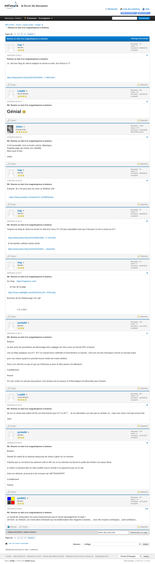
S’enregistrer (44, 18)
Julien (19, 126)
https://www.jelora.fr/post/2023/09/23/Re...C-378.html (32, 238)
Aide (147, 9)
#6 (147, 273)
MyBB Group (30, 561)
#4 (147, 180)
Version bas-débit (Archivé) (53, 556)
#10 (146, 509)
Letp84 (21, 91)
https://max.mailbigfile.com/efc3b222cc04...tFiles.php (32, 292)
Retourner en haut (34, 556)
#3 (147, 137)
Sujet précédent (15, 532)
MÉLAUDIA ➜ (144, 13)
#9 (147, 443)
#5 (147, 221)
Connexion (32, 18)
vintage (38, 25)
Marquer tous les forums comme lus (79, 556)
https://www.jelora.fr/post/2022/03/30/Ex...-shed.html (31, 249)
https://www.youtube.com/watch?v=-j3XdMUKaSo (31, 197)
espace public (28, 25)
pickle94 (22, 323)
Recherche (112, 9)
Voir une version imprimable (18, 543)
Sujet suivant (29, 532)
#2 (147, 101)
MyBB (12, 561)
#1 (147, 55)
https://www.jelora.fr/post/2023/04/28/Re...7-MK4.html (31, 77)
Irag (19, 45)
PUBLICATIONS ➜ (128, 13)
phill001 (21, 498)
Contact (8, 556)
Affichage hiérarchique (139, 38)
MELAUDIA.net (19, 556)
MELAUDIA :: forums (13, 25)
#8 (147, 405)
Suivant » (31, 34)
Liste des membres (131, 9)
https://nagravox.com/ (26, 281)
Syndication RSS (101, 556)
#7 (147, 333)
